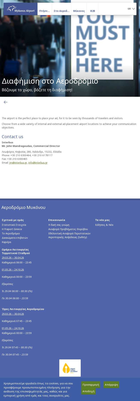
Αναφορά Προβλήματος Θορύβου (68, 229)
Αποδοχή (88, 391)
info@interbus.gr (38, 162)
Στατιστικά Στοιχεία (14, 224)
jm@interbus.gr (18, 162)
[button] (131, 9)
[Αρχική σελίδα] (21, 9)
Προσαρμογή (90, 384)
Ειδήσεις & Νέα (104, 224)
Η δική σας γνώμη (58, 224)
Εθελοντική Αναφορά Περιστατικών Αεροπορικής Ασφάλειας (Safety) (69, 235)
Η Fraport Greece (12, 229)
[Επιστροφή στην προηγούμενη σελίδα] (6, 102)
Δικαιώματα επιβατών (15, 237)
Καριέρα (6, 242)
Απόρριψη (111, 384)
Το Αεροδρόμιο (11, 233)
